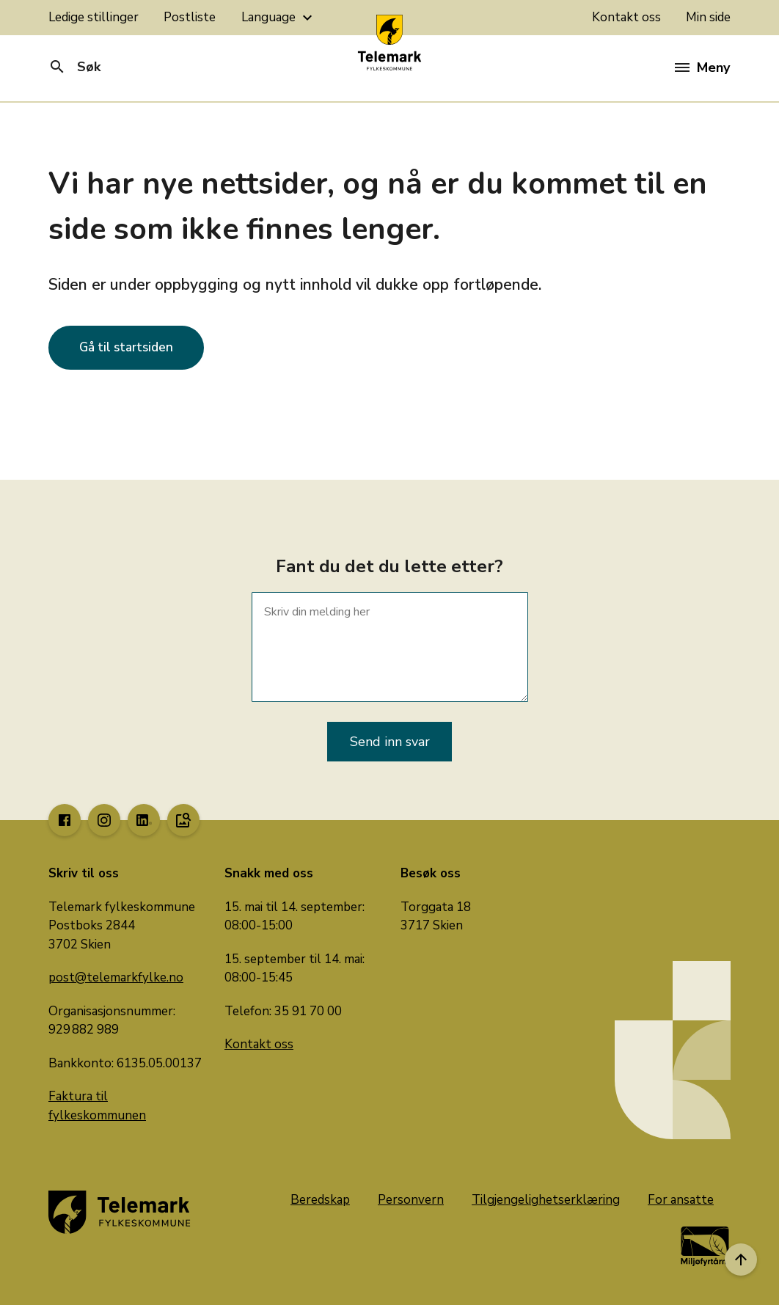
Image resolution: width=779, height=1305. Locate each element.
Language (278, 17)
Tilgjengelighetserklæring (546, 1199)
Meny (702, 67)
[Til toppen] (741, 1259)
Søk (74, 67)
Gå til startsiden (126, 347)
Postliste (190, 17)
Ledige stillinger (93, 17)
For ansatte (681, 1199)
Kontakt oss (626, 17)
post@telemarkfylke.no (115, 977)
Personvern (411, 1199)
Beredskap (320, 1199)
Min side (708, 17)
